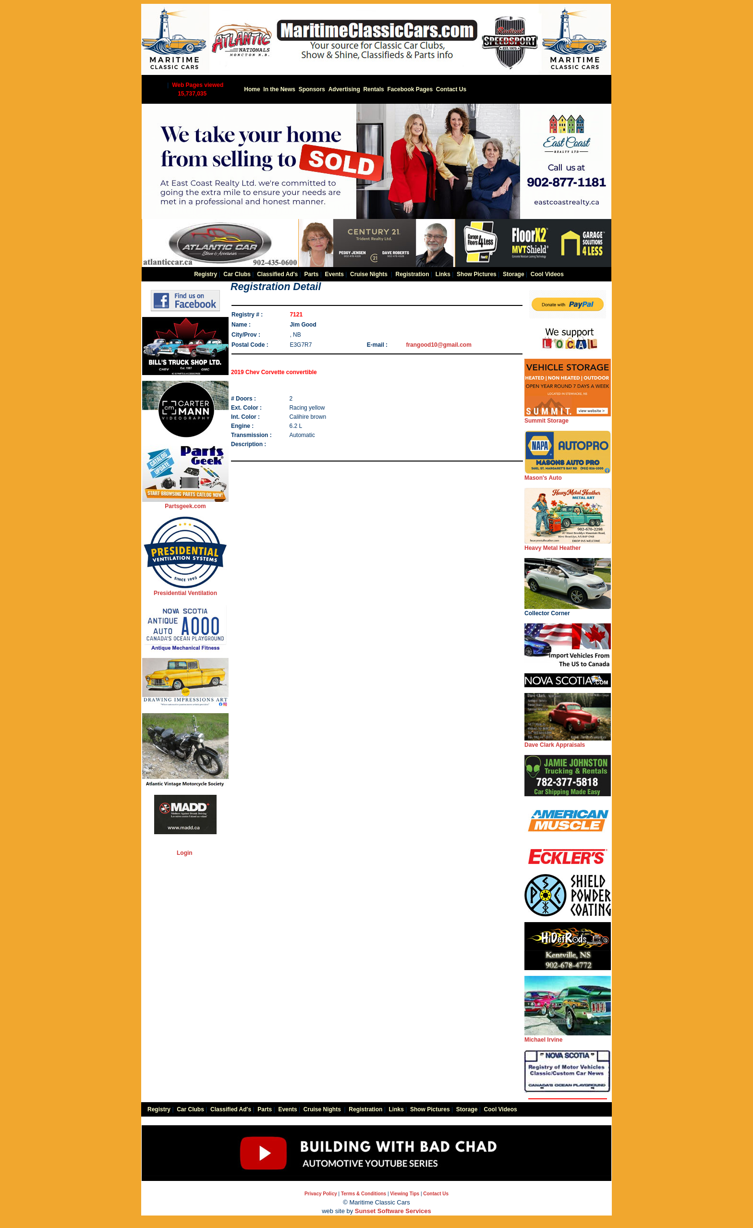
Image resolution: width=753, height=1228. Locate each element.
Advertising (344, 89)
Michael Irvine (567, 1036)
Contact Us (451, 89)
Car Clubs (237, 274)
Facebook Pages (410, 89)
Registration (412, 274)
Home (252, 89)
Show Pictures (477, 274)
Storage (513, 274)
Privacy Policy (320, 1193)
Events (334, 274)
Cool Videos (547, 274)
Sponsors (312, 89)
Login (185, 853)
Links (443, 274)
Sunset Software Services (393, 1211)
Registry (205, 274)
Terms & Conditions (363, 1193)
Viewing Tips (404, 1193)
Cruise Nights (369, 274)
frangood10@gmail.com (438, 344)
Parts (311, 274)
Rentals (373, 89)
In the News (279, 89)
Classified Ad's (277, 274)
